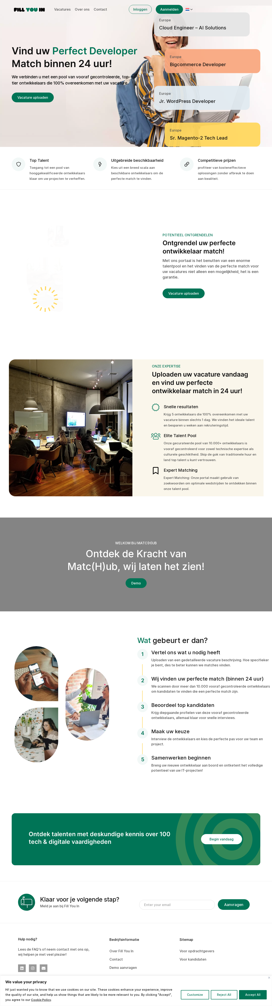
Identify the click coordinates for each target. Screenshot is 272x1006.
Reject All (224, 994)
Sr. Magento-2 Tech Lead (199, 41)
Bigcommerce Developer (198, 114)
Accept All (253, 994)
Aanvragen (233, 905)
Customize (195, 994)
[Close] (269, 978)
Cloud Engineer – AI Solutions (192, 78)
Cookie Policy (41, 1000)
